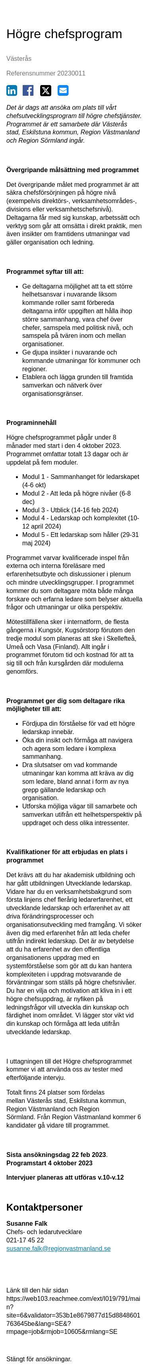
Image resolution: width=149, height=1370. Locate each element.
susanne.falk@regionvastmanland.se (58, 1248)
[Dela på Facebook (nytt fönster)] (28, 92)
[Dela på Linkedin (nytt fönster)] (11, 92)
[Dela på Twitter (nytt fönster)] (45, 92)
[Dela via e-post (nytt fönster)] (63, 92)
